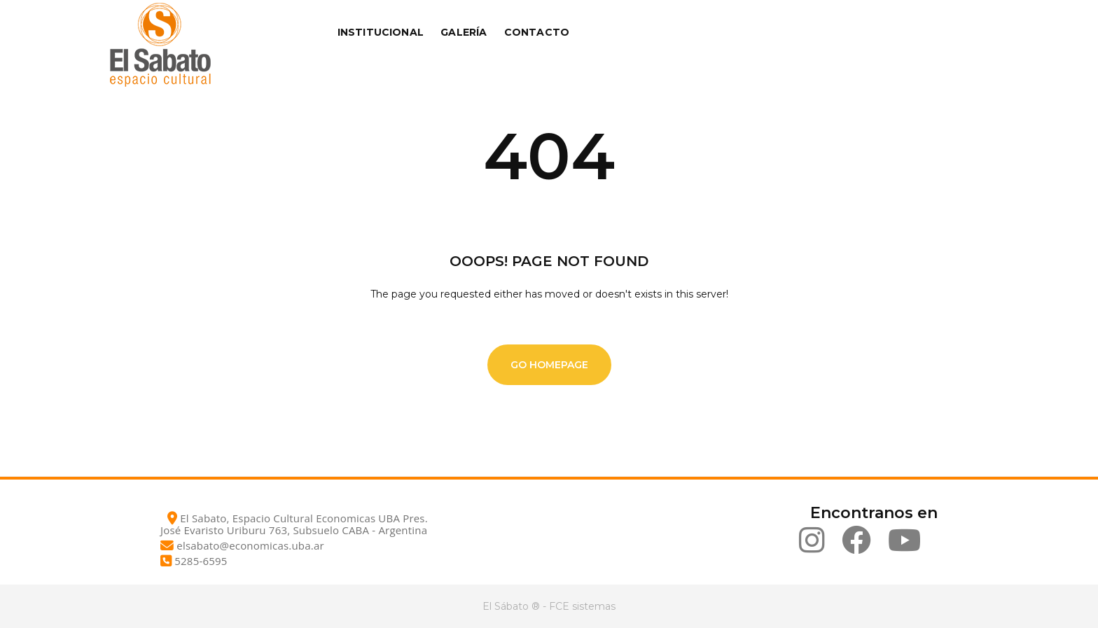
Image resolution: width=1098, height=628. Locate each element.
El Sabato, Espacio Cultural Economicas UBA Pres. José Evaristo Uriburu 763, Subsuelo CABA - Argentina (294, 524)
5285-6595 (200, 561)
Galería (463, 32)
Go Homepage (549, 364)
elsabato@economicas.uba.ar (250, 545)
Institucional (381, 32)
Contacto (537, 32)
